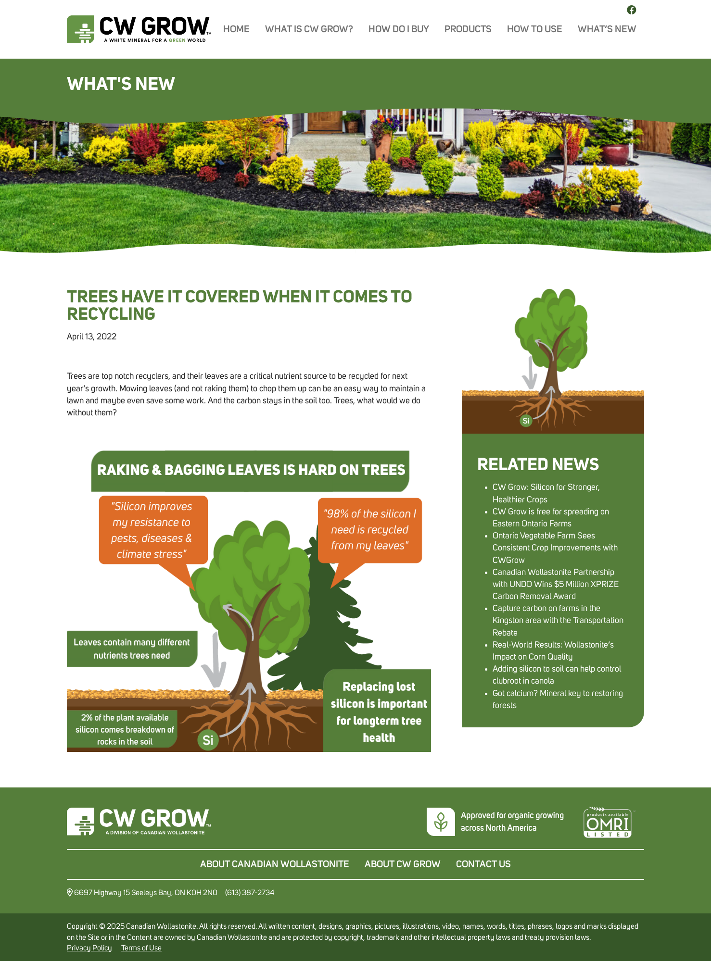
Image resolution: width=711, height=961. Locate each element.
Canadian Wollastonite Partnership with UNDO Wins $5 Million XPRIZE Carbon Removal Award (556, 584)
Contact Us (483, 864)
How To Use (534, 29)
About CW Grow (403, 864)
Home (236, 29)
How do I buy (398, 29)
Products (468, 29)
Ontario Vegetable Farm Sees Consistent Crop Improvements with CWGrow (555, 548)
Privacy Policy (89, 948)
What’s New (607, 29)
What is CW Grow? (309, 29)
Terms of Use (141, 948)
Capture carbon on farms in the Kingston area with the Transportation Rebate (558, 620)
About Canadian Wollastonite (274, 864)
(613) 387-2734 (249, 893)
